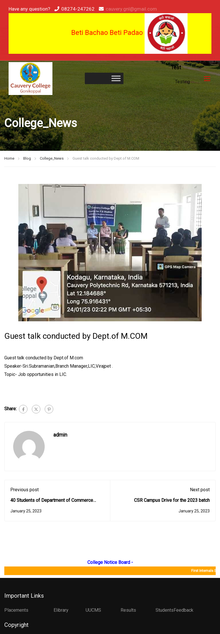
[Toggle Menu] (116, 78)
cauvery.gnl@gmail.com (131, 9)
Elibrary (61, 610)
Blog (27, 159)
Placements (16, 610)
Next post (200, 490)
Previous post (24, 490)
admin (60, 435)
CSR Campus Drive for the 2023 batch (172, 501)
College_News (52, 159)
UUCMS (93, 610)
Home (9, 159)
